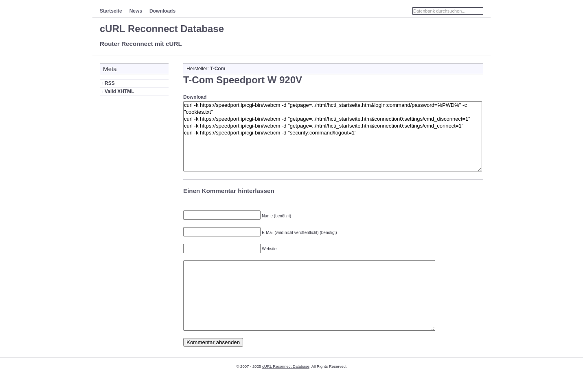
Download (194, 97)
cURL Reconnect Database (162, 28)
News (135, 11)
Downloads (162, 11)
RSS (110, 83)
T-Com (217, 69)
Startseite (111, 11)
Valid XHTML (119, 91)
